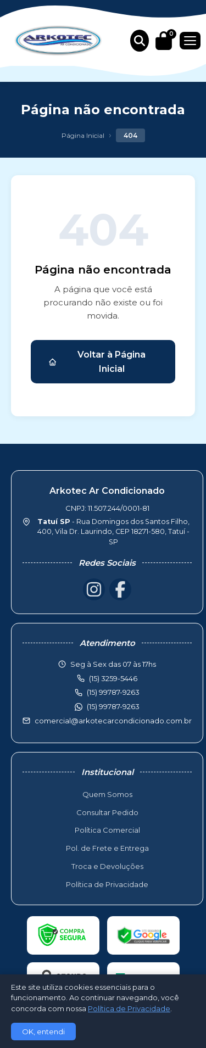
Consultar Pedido (107, 812)
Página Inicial (83, 135)
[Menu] (190, 40)
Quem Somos (107, 794)
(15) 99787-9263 (113, 706)
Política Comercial (107, 830)
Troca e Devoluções (107, 866)
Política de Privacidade (107, 884)
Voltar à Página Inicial (97, 361)
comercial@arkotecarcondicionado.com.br (113, 720)
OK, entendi (43, 1031)
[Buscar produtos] (139, 40)
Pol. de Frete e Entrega (107, 848)
